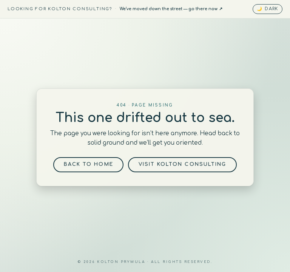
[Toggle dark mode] (267, 9)
